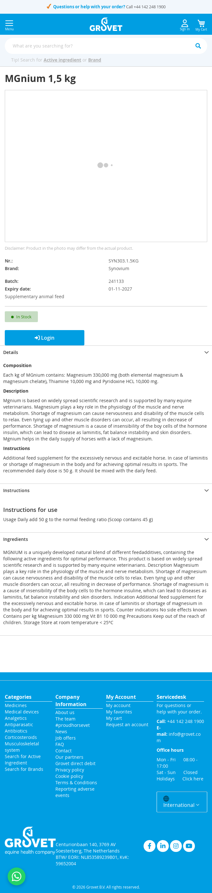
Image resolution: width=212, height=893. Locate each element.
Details (10, 352)
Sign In (185, 25)
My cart (114, 718)
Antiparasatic (19, 724)
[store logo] (106, 24)
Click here (192, 779)
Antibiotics (16, 731)
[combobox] (106, 46)
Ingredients (15, 539)
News (61, 731)
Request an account (127, 724)
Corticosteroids (21, 737)
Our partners (69, 757)
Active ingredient (62, 60)
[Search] (198, 46)
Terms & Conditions (76, 782)
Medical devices (22, 712)
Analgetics (16, 718)
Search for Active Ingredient (23, 759)
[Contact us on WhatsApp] (16, 876)
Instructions (16, 490)
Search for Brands (24, 769)
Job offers (65, 738)
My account (118, 705)
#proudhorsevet (72, 725)
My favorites (119, 712)
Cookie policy (69, 776)
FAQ (59, 744)
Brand (94, 60)
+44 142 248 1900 (150, 7)
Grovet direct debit (75, 763)
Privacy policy (69, 770)
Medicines (16, 705)
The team (65, 719)
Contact (64, 751)
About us (64, 712)
